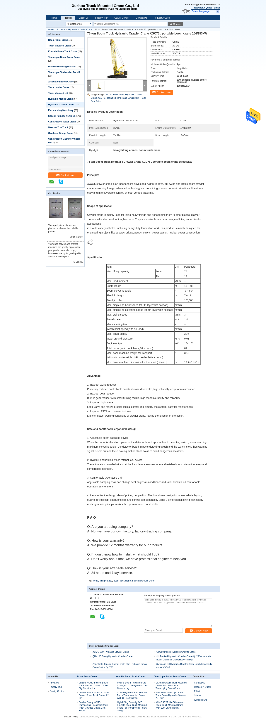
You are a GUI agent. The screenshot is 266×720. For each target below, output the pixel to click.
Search (177, 24)
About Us (83, 18)
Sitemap (198, 695)
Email (217, 7)
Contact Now (65, 175)
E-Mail (197, 691)
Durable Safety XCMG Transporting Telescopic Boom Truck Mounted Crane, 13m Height (93, 706)
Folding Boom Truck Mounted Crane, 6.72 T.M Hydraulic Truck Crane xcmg (133, 685)
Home (54, 18)
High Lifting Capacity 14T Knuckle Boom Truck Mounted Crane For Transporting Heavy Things (132, 706)
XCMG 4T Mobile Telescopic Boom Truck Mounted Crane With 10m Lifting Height (169, 705)
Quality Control (121, 18)
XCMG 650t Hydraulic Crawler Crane (111, 652)
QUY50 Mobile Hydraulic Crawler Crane (176, 652)
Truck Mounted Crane (59, 45)
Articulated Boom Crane (61, 81)
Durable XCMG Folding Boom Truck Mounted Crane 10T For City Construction (93, 685)
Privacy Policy (71, 716)
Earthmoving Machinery (60, 110)
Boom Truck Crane (58, 40)
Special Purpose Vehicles (61, 116)
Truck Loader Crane (58, 87)
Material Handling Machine (62, 66)
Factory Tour (101, 18)
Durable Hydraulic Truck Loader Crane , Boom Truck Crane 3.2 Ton (94, 695)
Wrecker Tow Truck (58, 127)
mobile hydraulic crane (143, 580)
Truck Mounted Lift (58, 93)
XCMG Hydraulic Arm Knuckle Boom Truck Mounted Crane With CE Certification (132, 695)
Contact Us (141, 18)
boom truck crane (122, 580)
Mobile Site (200, 700)
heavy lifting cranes (102, 580)
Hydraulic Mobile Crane (60, 99)
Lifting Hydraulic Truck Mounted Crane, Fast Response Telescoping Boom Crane (171, 685)
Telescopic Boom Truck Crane (64, 57)
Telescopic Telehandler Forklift (64, 72)
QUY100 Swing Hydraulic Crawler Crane (112, 656)
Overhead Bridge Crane (60, 133)
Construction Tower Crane (62, 121)
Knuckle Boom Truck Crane (62, 51)
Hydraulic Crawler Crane (80, 29)
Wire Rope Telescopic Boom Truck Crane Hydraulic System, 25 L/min (171, 695)
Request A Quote (203, 7)
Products (68, 18)
